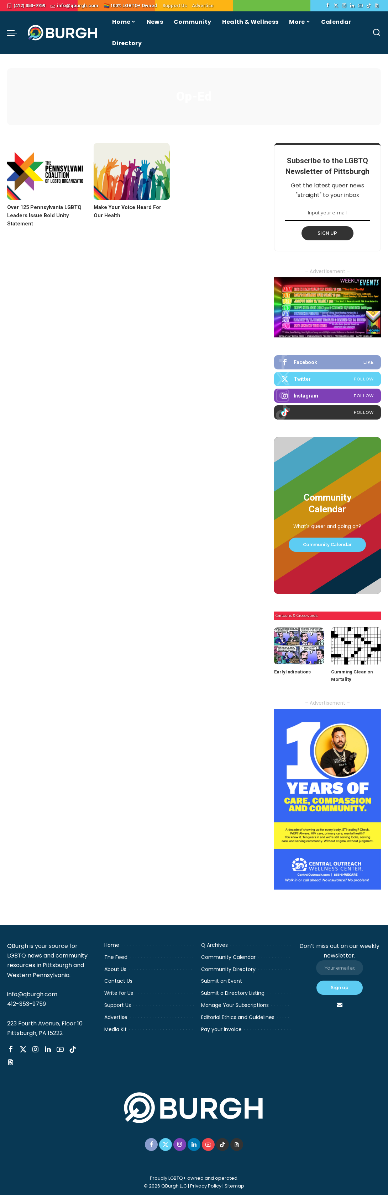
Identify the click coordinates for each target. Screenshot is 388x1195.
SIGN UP (327, 233)
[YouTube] (360, 5)
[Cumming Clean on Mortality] (356, 646)
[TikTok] (369, 5)
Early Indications (292, 671)
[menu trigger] (15, 32)
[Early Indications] (299, 646)
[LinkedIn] (352, 5)
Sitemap (234, 1186)
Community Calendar (327, 544)
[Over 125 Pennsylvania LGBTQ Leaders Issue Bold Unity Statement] (45, 171)
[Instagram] (344, 5)
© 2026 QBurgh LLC (165, 1186)
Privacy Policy (205, 1186)
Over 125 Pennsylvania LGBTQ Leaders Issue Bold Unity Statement (45, 215)
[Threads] (377, 5)
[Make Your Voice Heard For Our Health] (131, 171)
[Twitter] (336, 5)
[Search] (376, 32)
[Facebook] (328, 5)
